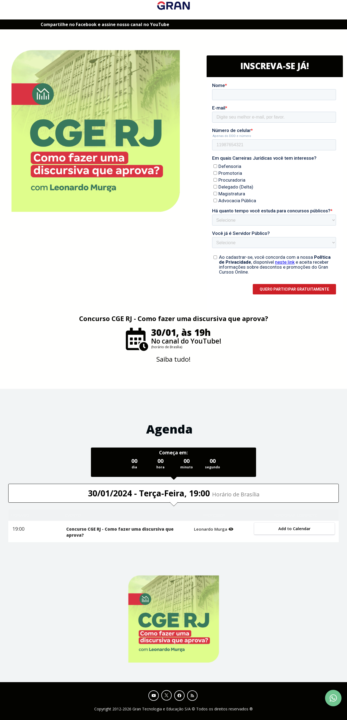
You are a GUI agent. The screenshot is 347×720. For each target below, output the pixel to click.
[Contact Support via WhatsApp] (333, 698)
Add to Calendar (294, 528)
